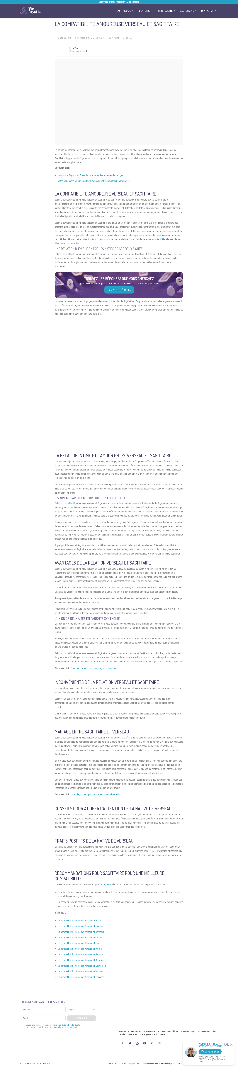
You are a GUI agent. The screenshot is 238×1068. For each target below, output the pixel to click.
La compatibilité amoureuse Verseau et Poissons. (81, 977)
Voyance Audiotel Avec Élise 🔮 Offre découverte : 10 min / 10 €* (214, 1045)
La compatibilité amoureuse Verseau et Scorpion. (81, 960)
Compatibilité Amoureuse (89, 38)
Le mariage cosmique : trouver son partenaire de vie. (96, 794)
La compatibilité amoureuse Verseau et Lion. (79, 943)
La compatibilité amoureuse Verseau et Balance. (80, 954)
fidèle (162, 239)
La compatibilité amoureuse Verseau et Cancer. (80, 937)
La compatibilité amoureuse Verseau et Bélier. (79, 920)
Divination (207, 10)
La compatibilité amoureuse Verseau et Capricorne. (82, 965)
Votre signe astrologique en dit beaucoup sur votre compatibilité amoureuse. (94, 181)
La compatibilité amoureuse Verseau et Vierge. (80, 948)
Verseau (127, 38)
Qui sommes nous (111, 1064)
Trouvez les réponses (119, 289)
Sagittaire (113, 38)
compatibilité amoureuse (74, 503)
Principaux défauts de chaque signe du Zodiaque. (94, 668)
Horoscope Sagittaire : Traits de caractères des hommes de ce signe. (91, 175)
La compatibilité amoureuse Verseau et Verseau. (81, 971)
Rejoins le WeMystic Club (130, 1064)
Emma (75, 47)
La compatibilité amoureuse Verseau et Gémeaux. (81, 932)
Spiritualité (165, 10)
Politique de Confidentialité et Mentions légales (158, 1064)
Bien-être (144, 10)
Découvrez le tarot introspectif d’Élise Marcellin (119, 2)
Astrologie (64, 38)
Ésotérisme (187, 10)
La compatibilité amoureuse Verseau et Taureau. (80, 926)
